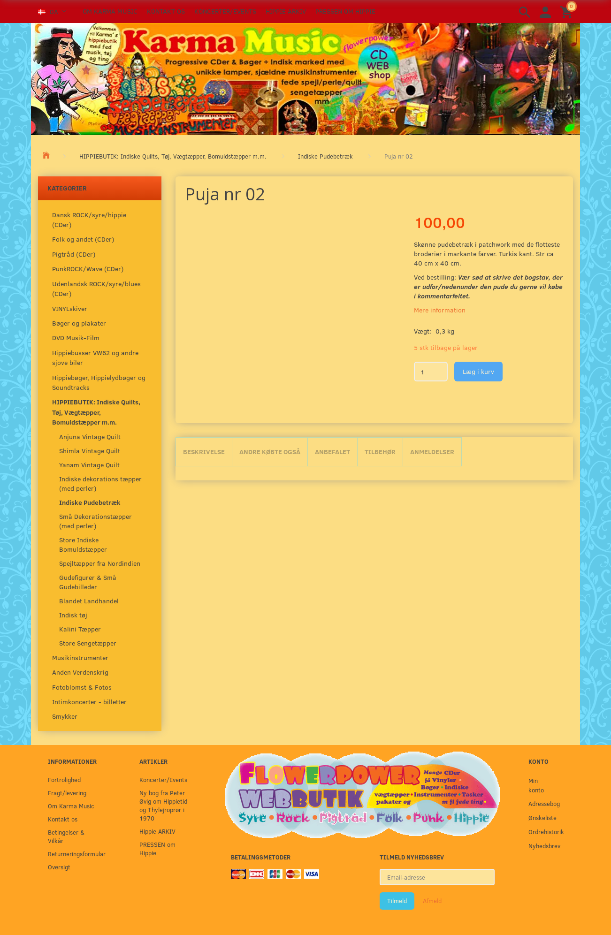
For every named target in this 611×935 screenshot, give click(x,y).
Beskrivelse (204, 451)
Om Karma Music (110, 11)
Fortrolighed (64, 779)
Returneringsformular (74, 854)
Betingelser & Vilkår (66, 836)
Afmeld (432, 901)
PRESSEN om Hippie (345, 11)
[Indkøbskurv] (568, 11)
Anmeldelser (432, 451)
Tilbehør (380, 451)
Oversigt (59, 867)
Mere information (440, 309)
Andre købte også (269, 451)
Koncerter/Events (225, 11)
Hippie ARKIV (286, 11)
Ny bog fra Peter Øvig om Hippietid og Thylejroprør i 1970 (163, 805)
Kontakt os (166, 11)
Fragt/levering (67, 793)
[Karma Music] (305, 78)
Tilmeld (397, 901)
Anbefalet (332, 451)
